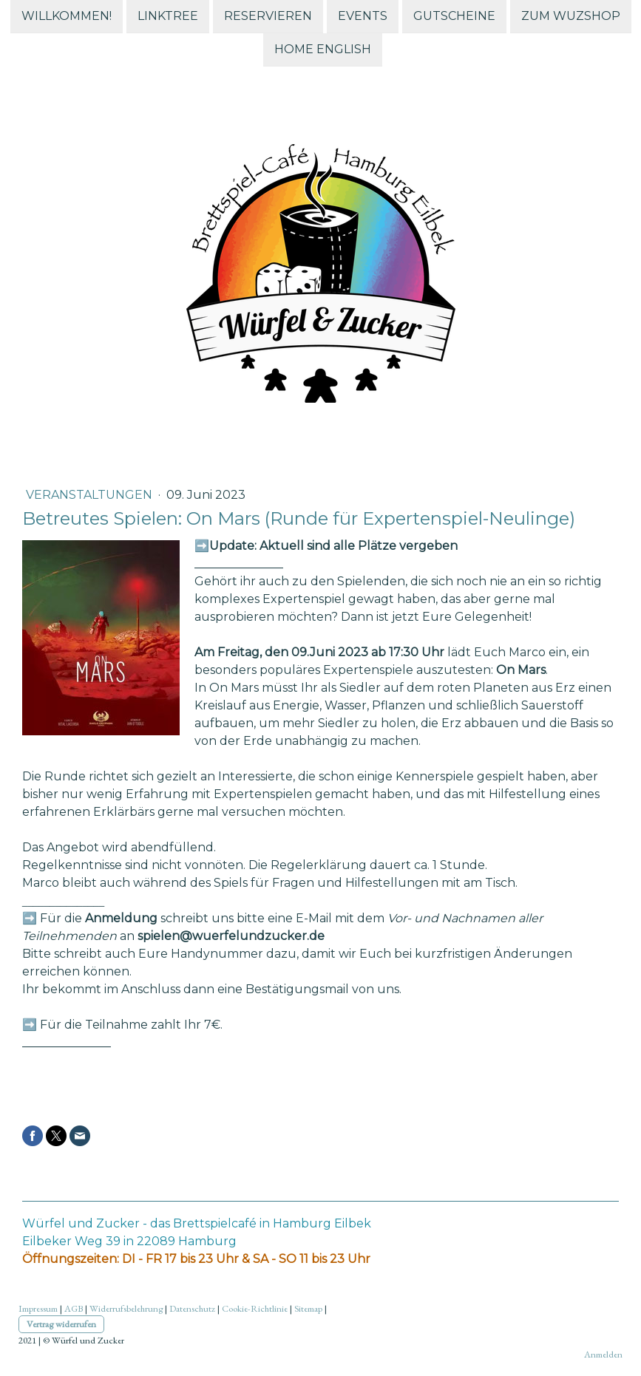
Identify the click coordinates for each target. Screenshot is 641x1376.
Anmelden (603, 1354)
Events (362, 16)
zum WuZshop (570, 16)
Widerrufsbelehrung (126, 1308)
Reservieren (268, 16)
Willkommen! (66, 16)
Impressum (38, 1308)
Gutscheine (454, 16)
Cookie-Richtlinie (255, 1308)
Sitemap (308, 1308)
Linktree (168, 16)
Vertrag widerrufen (61, 1324)
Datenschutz (192, 1308)
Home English (322, 51)
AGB (73, 1308)
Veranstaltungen (90, 495)
